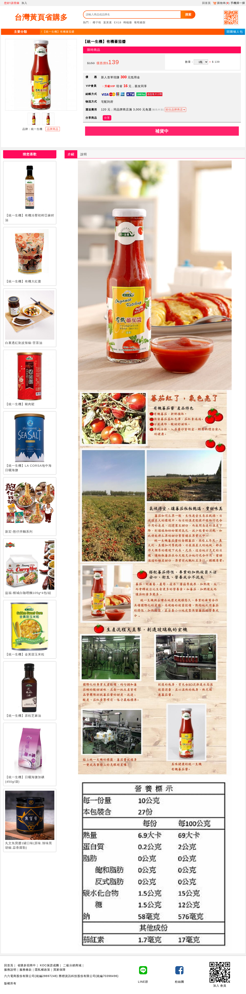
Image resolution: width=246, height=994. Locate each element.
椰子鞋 (97, 22)
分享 (107, 117)
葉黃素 (107, 22)
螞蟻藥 (127, 22)
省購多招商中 (26, 965)
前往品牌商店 (174, 109)
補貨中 (162, 131)
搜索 (188, 14)
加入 (24, 3)
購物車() (221, 3)
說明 (83, 154)
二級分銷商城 (72, 965)
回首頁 (206, 3)
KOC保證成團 (49, 965)
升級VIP (110, 86)
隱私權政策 (42, 969)
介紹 (71, 154)
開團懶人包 (235, 31)
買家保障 (59, 969)
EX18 (117, 22)
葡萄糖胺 (140, 22)
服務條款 (25, 969)
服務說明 (10, 969)
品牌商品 (52, 129)
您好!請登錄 (11, 3)
